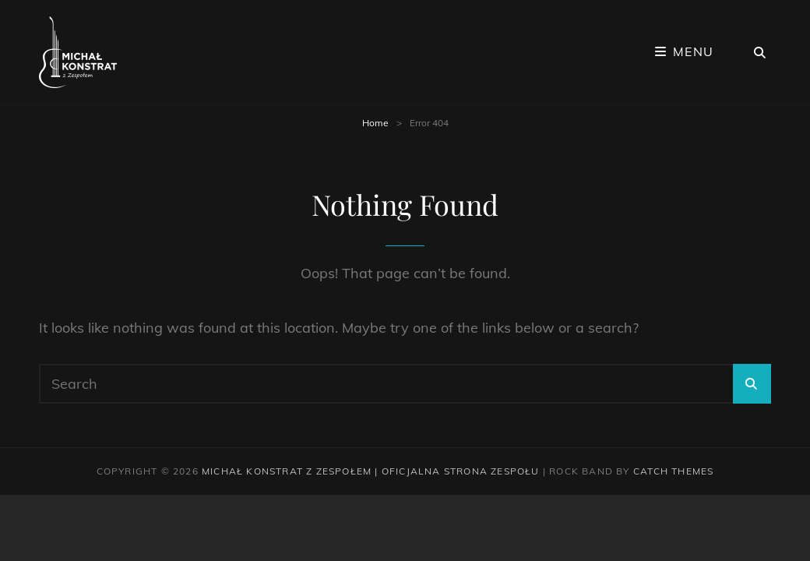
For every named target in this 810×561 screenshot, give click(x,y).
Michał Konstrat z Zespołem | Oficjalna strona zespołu (371, 471)
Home (375, 123)
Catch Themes (673, 471)
